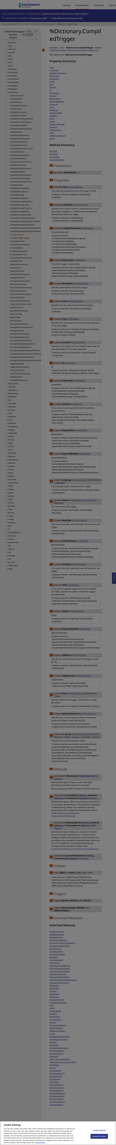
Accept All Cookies (99, 1138)
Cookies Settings (99, 1132)
